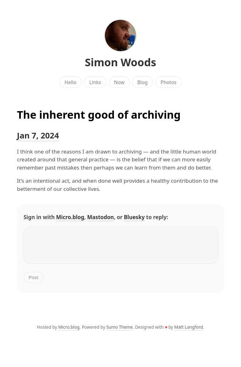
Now (119, 82)
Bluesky (134, 217)
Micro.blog (70, 217)
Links (95, 82)
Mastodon (100, 217)
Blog (142, 82)
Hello (71, 82)
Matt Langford (188, 332)
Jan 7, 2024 (38, 135)
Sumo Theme (119, 332)
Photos (169, 82)
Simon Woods (120, 62)
